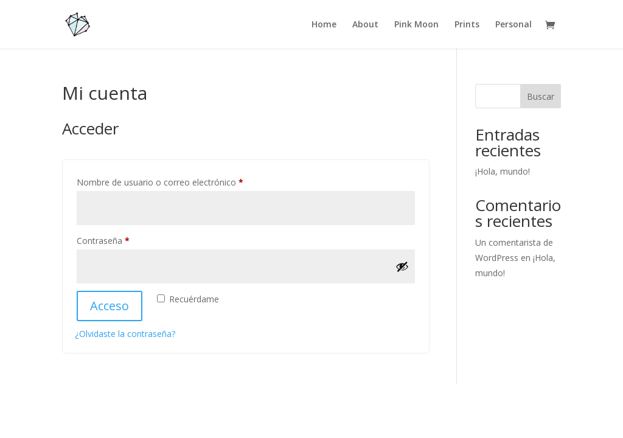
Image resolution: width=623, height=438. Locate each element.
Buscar (540, 96)
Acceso (109, 305)
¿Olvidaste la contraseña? (125, 333)
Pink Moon (416, 25)
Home (324, 25)
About (365, 25)
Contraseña (125, 239)
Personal (513, 25)
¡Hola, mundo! (502, 171)
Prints (466, 25)
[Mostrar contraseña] (402, 266)
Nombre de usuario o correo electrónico (182, 181)
